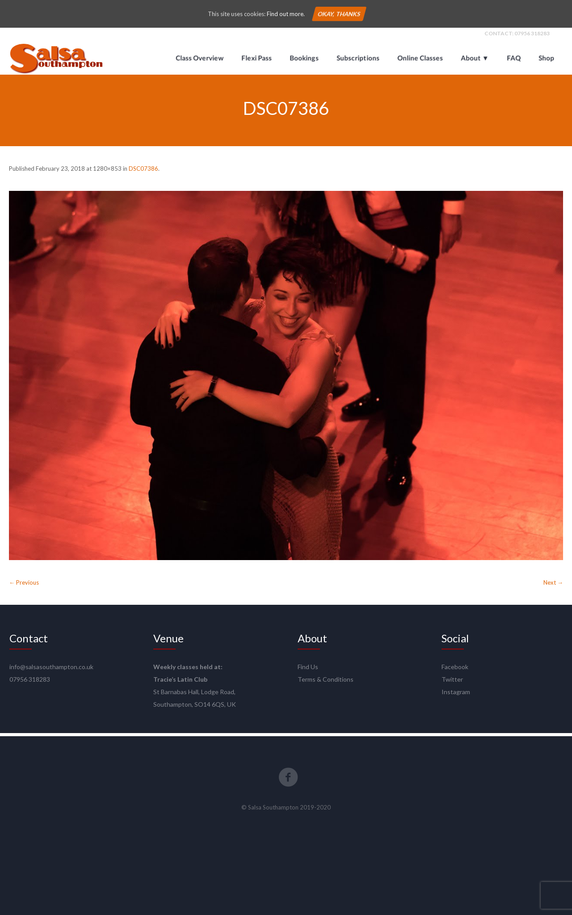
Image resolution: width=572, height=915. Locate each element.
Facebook (455, 670)
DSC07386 (143, 171)
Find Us (308, 670)
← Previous (24, 585)
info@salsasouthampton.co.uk (51, 670)
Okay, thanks (338, 13)
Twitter (452, 682)
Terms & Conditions (325, 682)
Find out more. (286, 13)
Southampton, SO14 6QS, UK (194, 707)
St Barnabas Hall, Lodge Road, (194, 695)
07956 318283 (532, 36)
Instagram (456, 695)
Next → (553, 585)
